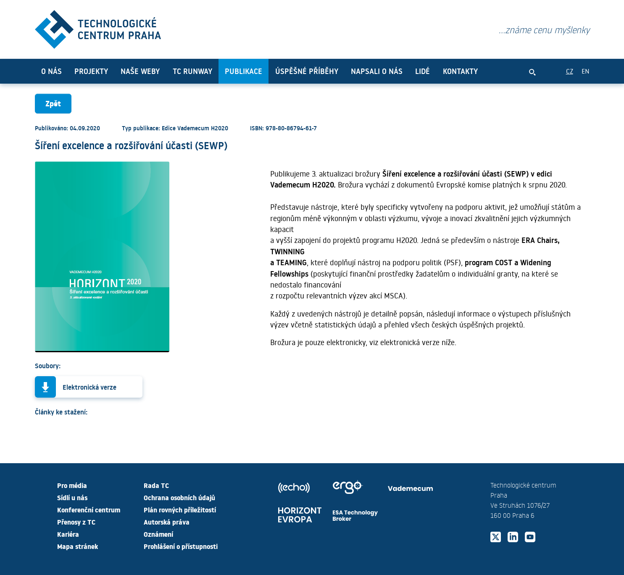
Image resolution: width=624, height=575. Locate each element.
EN (586, 71)
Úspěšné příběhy (306, 71)
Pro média (72, 485)
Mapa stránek (77, 546)
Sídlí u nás (72, 497)
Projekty (91, 71)
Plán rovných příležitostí (180, 509)
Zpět (53, 103)
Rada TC (156, 485)
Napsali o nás (377, 71)
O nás (51, 71)
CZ (569, 71)
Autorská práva (167, 521)
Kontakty (460, 71)
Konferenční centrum (88, 509)
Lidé (422, 71)
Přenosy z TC (76, 521)
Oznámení (158, 534)
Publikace (243, 71)
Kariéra (68, 534)
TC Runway (192, 71)
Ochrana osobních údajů (179, 497)
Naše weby (140, 71)
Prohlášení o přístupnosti (181, 546)
